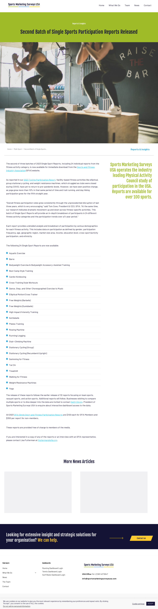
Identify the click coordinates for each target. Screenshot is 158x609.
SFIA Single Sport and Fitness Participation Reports (38, 419)
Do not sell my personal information (16, 606)
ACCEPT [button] (150, 604)
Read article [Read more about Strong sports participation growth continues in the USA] (40, 505)
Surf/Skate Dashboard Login (53, 579)
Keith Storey (76, 406)
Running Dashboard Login (52, 572)
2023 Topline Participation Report (39, 184)
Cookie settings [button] (138, 604)
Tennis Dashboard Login (52, 576)
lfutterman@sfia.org (47, 444)
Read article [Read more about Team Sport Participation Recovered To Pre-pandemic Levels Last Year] (116, 505)
